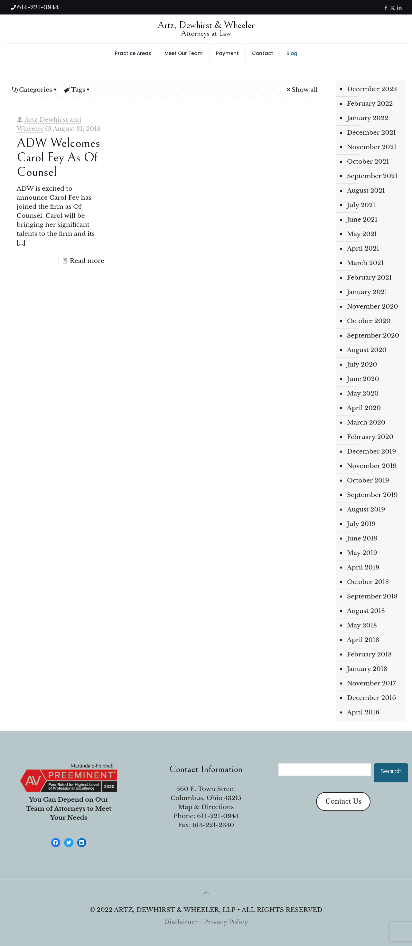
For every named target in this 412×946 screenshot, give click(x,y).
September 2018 (372, 596)
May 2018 (362, 625)
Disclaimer (181, 922)
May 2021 (362, 234)
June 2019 (362, 538)
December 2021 (371, 132)
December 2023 (372, 89)
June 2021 (362, 219)
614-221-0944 (218, 816)
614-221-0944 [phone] (38, 7)
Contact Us (343, 801)
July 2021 (361, 205)
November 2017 (371, 683)
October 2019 (368, 480)
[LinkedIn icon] (399, 8)
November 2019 (372, 466)
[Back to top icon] (206, 893)
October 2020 (369, 321)
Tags (77, 89)
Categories (35, 89)
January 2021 (367, 292)
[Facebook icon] (385, 8)
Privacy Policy (226, 922)
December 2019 (371, 451)
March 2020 (366, 422)
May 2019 (362, 553)
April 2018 (363, 640)
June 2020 (363, 379)
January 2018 (367, 669)
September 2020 (373, 335)
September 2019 (372, 495)
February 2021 (369, 277)
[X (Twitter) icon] (392, 8)
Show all (302, 89)
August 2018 (366, 611)
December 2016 (371, 698)
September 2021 (372, 176)
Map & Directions (206, 807)
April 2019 (363, 567)
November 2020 (372, 306)
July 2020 (362, 364)
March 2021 (365, 263)
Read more (87, 260)
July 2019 (361, 524)
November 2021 (372, 147)
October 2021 (368, 161)
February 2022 (370, 103)
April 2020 (364, 408)
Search (391, 771)
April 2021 (363, 248)
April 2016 (363, 712)
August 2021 (366, 190)
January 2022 (368, 118)
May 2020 (363, 393)
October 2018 (368, 582)
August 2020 (367, 350)
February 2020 (370, 437)
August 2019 (366, 509)
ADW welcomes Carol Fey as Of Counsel (58, 157)
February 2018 (369, 654)
